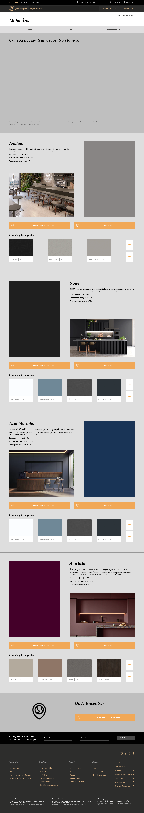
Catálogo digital (76, 768)
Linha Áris (17, 16)
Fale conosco (98, 768)
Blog (71, 772)
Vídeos (72, 775)
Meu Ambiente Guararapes (30, 2)
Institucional (13, 2)
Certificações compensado (50, 785)
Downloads (77, 782)
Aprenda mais (75, 778)
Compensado (45, 782)
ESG (117, 8)
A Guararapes (15, 768)
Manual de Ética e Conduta (20, 778)
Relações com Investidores (20, 775)
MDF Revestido (46, 768)
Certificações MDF (47, 778)
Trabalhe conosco (100, 775)
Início (11, 16)
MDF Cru (43, 775)
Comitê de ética (99, 772)
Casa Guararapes (83, 2)
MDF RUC (44, 772)
